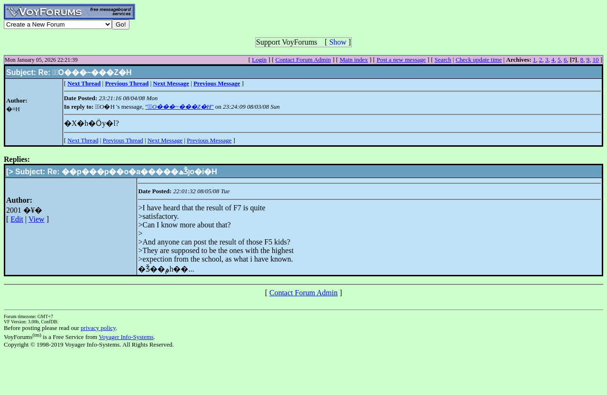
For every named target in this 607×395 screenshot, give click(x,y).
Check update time (479, 59)
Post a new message (401, 59)
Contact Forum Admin (303, 59)
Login (259, 59)
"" (179, 106)
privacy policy (98, 327)
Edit (16, 219)
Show (337, 42)
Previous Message (209, 140)
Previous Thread (123, 140)
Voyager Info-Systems (126, 336)
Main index (354, 59)
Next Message (165, 140)
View (36, 219)
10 (595, 59)
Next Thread (82, 140)
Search (442, 59)
